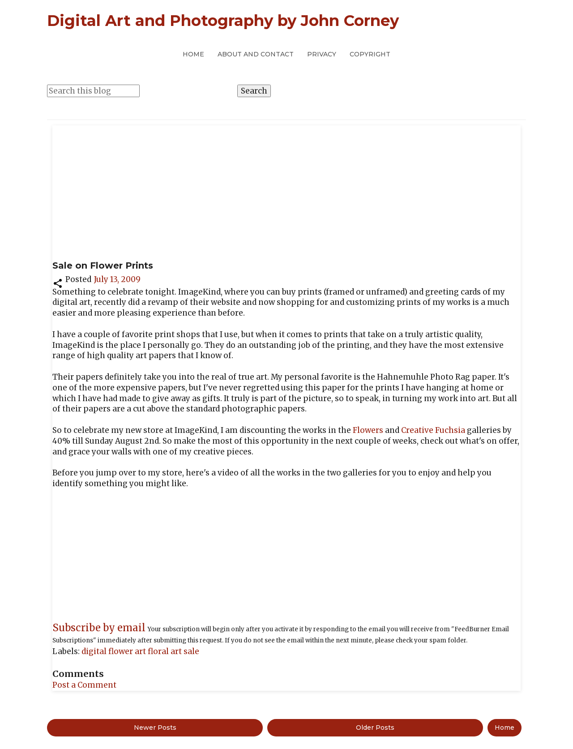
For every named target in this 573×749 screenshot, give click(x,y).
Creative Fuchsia (433, 430)
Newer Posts (155, 727)
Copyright (370, 54)
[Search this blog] (93, 91)
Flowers (368, 430)
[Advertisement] (286, 192)
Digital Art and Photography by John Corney (223, 20)
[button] (57, 282)
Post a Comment (84, 685)
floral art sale (173, 651)
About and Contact (256, 54)
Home (193, 54)
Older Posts (375, 727)
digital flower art (114, 651)
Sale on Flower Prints (102, 265)
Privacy (321, 54)
